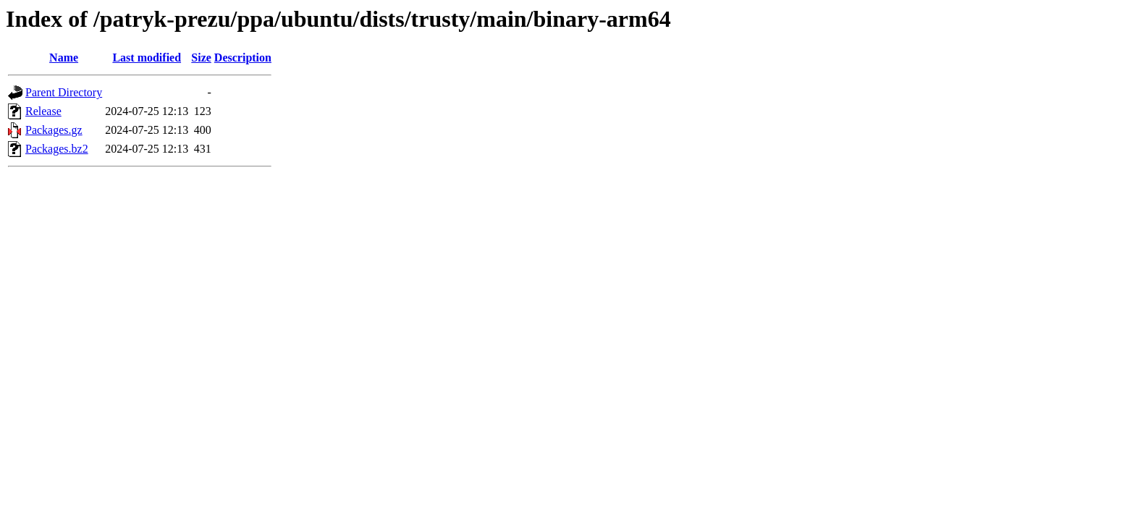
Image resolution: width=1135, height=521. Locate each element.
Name (63, 57)
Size (201, 57)
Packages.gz (54, 130)
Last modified (146, 57)
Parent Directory (63, 92)
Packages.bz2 (56, 149)
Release (43, 111)
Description (242, 57)
